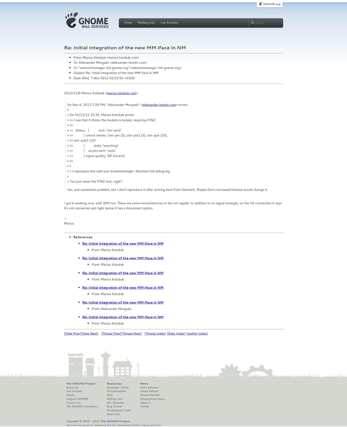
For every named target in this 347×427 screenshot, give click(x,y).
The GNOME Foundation (82, 406)
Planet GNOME (150, 395)
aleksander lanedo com (159, 104)
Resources (114, 383)
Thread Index (155, 333)
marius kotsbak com (121, 93)
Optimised (72, 425)
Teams (70, 395)
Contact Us (73, 403)
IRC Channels (115, 403)
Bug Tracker (114, 406)
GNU (158, 425)
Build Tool (113, 414)
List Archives (169, 23)
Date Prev (72, 333)
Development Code (119, 410)
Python (146, 425)
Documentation (116, 391)
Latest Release (149, 391)
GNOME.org (271, 4)
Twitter (144, 406)
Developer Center (118, 387)
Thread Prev (111, 333)
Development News (152, 399)
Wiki (109, 395)
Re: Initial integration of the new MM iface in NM (123, 243)
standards (87, 425)
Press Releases (149, 387)
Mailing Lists (146, 23)
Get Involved (74, 391)
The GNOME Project (81, 383)
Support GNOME (77, 399)
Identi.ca (145, 403)
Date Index (176, 333)
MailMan (136, 425)
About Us (72, 387)
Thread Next (131, 333)
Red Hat (111, 425)
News (144, 383)
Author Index (197, 333)
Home (128, 23)
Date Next (89, 333)
